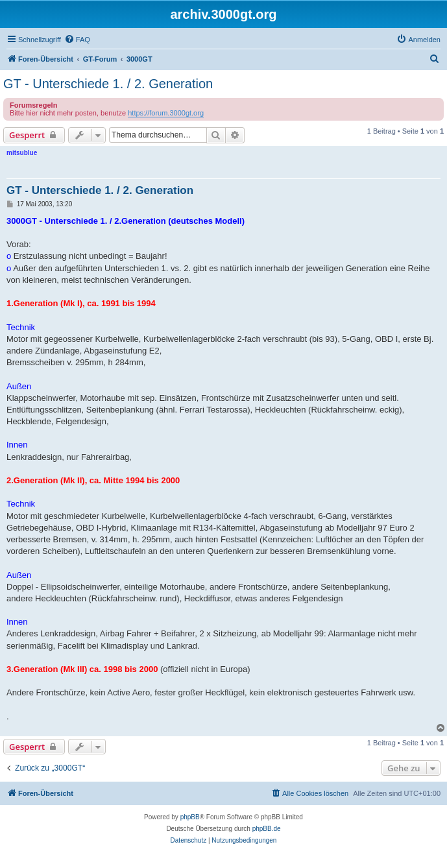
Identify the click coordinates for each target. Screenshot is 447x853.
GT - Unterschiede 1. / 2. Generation (108, 84)
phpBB (190, 817)
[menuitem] (77, 39)
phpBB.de (266, 828)
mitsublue (21, 152)
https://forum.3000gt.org (166, 113)
